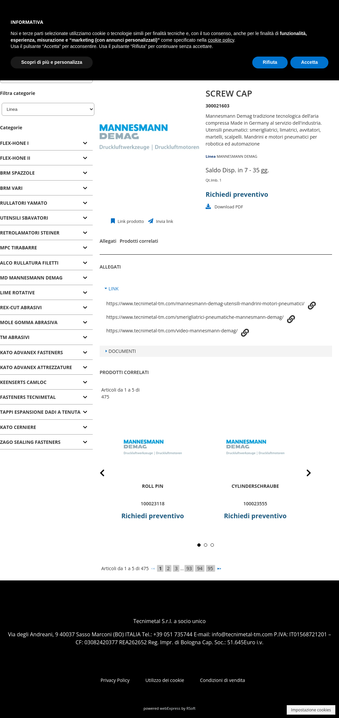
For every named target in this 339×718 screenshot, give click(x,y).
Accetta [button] (309, 62)
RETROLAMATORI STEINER (30, 233)
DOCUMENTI (122, 351)
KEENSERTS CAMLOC (23, 382)
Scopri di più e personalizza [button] (51, 62)
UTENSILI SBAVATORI (24, 218)
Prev (107, 474)
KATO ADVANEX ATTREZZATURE (36, 367)
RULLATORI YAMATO (23, 203)
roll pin (153, 486)
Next (303, 474)
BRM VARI (11, 188)
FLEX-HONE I (14, 143)
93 (189, 568)
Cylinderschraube (255, 486)
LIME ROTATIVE (17, 292)
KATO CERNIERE (18, 427)
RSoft (191, 708)
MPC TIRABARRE (18, 247)
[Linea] (48, 109)
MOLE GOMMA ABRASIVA (29, 322)
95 (210, 568)
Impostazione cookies (311, 710)
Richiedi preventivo (237, 194)
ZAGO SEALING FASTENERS (30, 442)
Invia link (164, 221)
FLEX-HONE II (15, 158)
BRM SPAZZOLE (17, 173)
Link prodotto (130, 221)
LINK (114, 288)
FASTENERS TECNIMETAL (28, 397)
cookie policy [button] (221, 40)
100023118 (153, 503)
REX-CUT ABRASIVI (21, 307)
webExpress (170, 708)
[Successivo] (219, 568)
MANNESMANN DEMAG (237, 156)
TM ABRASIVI (14, 337)
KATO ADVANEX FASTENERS (31, 352)
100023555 (255, 503)
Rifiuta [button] (270, 62)
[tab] (46, 143)
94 (199, 568)
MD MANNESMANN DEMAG (31, 278)
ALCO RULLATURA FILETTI (29, 263)
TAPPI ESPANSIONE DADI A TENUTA (40, 412)
